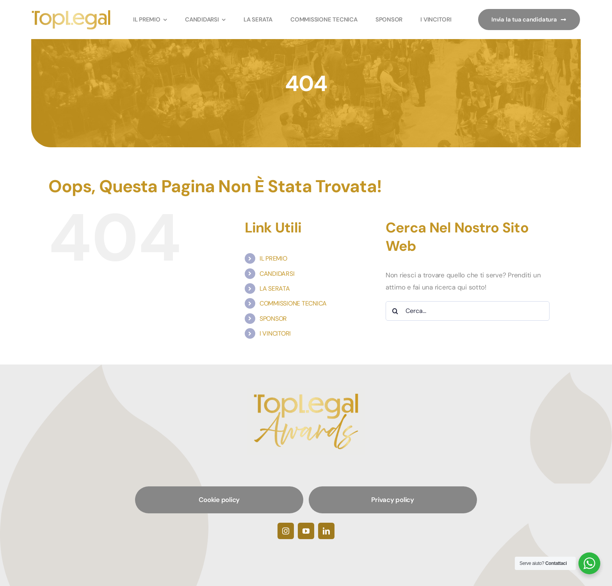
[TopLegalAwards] (71, 12)
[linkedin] (326, 531)
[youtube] (306, 531)
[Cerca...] (468, 311)
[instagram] (286, 531)
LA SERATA (275, 288)
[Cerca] (395, 311)
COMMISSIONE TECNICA (293, 303)
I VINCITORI (275, 333)
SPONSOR (273, 318)
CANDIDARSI (277, 274)
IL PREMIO (273, 258)
